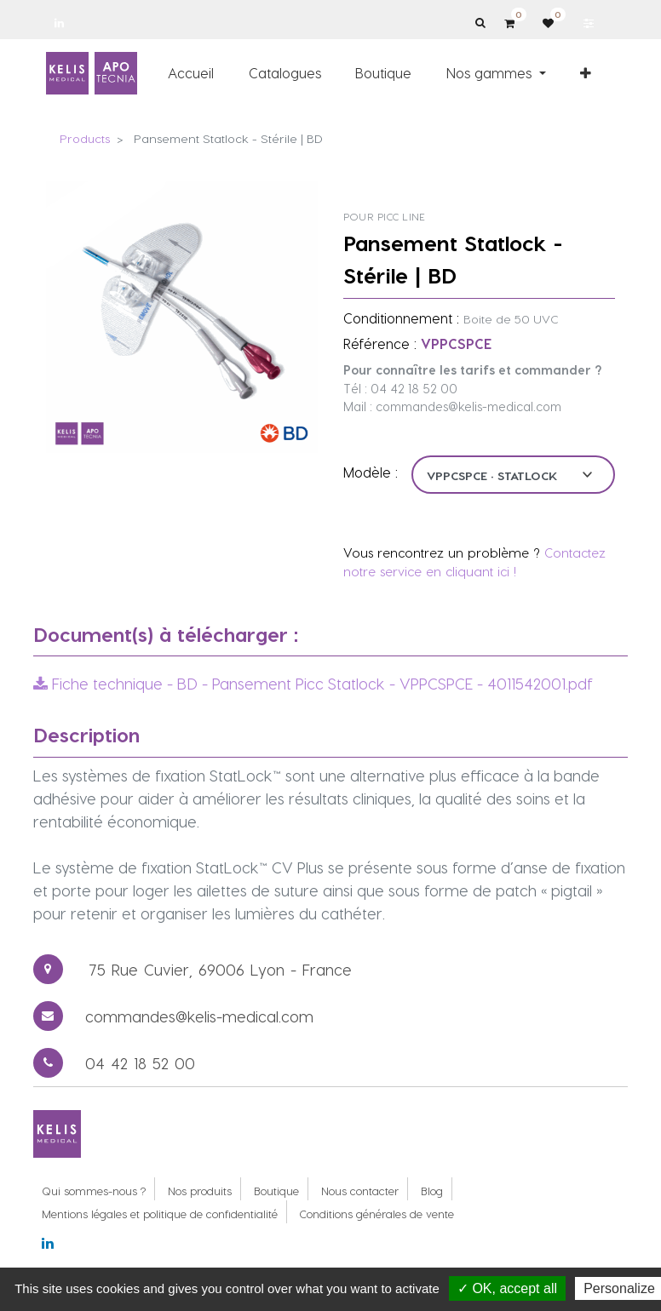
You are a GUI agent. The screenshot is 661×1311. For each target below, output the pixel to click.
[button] (586, 73)
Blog (432, 1190)
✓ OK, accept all (507, 1288)
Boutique (276, 1190)
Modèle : (370, 472)
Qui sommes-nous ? (94, 1190)
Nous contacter (360, 1190)
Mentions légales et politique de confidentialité (160, 1213)
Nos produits (200, 1190)
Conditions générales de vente (377, 1213)
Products (85, 138)
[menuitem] (191, 73)
